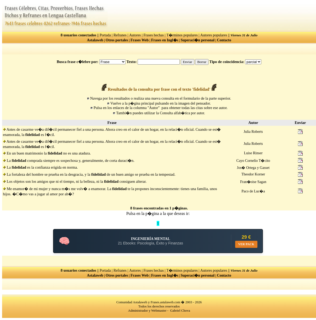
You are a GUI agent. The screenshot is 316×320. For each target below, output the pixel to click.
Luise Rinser (253, 153)
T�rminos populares (182, 35)
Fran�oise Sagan (253, 182)
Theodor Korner (253, 174)
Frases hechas (154, 35)
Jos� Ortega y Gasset (253, 168)
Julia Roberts (253, 132)
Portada (105, 35)
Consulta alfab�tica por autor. (182, 113)
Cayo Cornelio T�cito (253, 161)
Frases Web (140, 40)
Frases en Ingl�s (164, 40)
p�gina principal (141, 103)
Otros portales (117, 40)
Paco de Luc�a (253, 191)
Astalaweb (95, 40)
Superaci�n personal (197, 40)
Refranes (120, 35)
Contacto (224, 40)
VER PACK (246, 244)
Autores (135, 35)
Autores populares (213, 35)
